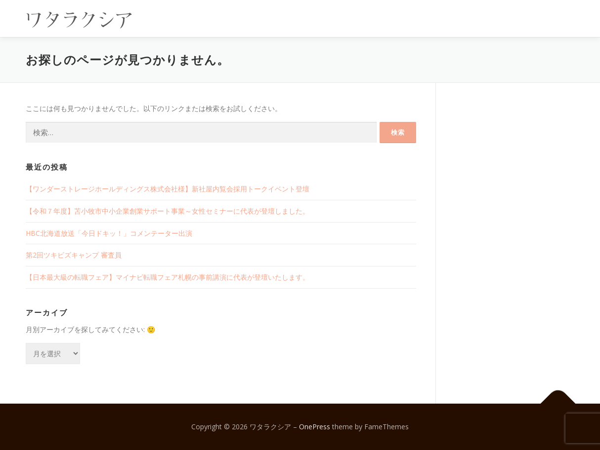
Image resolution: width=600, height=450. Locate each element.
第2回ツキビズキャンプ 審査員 (74, 255)
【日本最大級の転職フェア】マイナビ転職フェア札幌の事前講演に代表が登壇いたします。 (167, 277)
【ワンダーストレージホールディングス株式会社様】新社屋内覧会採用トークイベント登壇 (167, 188)
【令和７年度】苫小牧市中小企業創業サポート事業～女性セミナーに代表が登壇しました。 (167, 211)
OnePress (314, 426)
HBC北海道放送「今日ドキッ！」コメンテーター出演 (109, 233)
